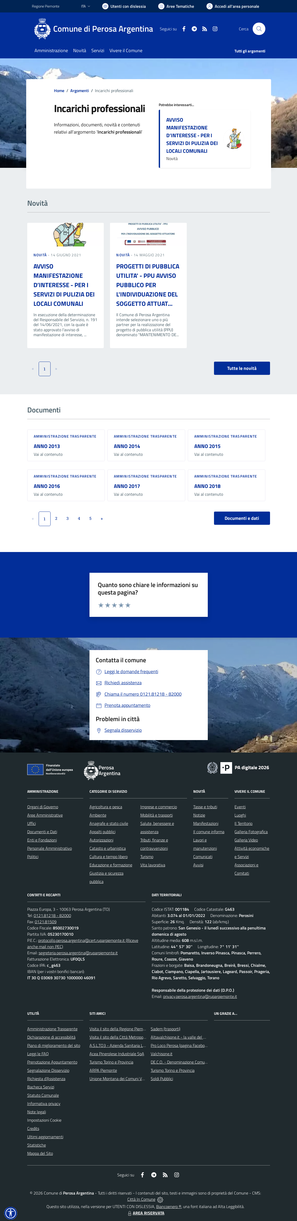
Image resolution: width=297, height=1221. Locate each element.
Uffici (31, 823)
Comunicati (202, 856)
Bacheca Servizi (40, 1087)
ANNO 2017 (127, 486)
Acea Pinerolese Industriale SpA (116, 1054)
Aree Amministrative (45, 815)
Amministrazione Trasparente (52, 1029)
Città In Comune (141, 1199)
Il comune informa (208, 832)
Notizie (199, 815)
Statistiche (36, 1145)
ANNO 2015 (207, 446)
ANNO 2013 (47, 446)
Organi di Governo (42, 807)
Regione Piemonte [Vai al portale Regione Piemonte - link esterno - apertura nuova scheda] (45, 6)
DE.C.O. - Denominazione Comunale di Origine (190, 1062)
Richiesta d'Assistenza (46, 1078)
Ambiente (97, 815)
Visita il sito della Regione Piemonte (120, 1029)
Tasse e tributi (205, 807)
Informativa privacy (43, 1103)
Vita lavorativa (152, 865)
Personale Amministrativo (49, 848)
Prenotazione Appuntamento (52, 1062)
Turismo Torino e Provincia (111, 1062)
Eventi (240, 807)
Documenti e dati (242, 518)
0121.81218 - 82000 (52, 915)
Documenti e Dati (42, 832)
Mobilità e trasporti (156, 815)
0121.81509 (46, 922)
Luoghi (240, 815)
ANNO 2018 (207, 486)
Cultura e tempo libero (108, 856)
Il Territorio (243, 823)
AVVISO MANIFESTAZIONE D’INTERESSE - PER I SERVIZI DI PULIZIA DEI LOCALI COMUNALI (192, 135)
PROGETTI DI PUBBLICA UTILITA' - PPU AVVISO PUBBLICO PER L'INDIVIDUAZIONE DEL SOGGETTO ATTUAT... (147, 284)
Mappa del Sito (40, 1153)
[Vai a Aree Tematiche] (176, 6)
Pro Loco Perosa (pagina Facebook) (180, 1045)
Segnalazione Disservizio (48, 1070)
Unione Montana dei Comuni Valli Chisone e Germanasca (138, 1078)
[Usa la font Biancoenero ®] (124, 6)
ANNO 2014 (127, 446)
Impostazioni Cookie (44, 1120)
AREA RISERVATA (145, 1213)
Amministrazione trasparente (65, 436)
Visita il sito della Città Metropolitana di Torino (128, 1037)
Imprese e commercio (158, 807)
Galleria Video (246, 840)
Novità (40, 255)
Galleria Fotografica (251, 832)
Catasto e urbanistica (107, 848)
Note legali (36, 1112)
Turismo (146, 856)
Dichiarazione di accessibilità (51, 1037)
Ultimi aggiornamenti (45, 1137)
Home (59, 90)
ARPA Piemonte (103, 1070)
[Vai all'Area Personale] (232, 6)
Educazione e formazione (110, 865)
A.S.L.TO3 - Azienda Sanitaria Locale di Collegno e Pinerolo (139, 1045)
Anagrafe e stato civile (108, 823)
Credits (33, 1128)
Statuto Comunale (43, 1095)
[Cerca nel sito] (259, 29)
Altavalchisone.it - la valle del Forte (181, 1037)
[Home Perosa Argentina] (95, 28)
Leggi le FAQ (38, 1054)
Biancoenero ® (168, 1206)
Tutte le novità (242, 368)
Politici (32, 856)
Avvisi (198, 865)
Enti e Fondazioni (42, 840)
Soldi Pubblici (162, 1078)
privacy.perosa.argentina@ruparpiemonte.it (200, 996)
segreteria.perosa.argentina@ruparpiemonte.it (78, 953)
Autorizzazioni (101, 840)
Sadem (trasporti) (165, 1029)
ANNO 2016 (47, 486)
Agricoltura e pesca (105, 807)
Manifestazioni (205, 823)
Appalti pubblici (102, 832)
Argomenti (79, 90)
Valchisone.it (161, 1054)
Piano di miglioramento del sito (53, 1045)
